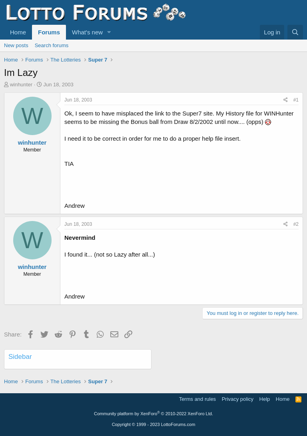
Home (18, 32)
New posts (16, 45)
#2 (296, 224)
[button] (109, 32)
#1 (296, 100)
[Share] (286, 100)
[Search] (295, 32)
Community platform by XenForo (153, 413)
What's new (87, 32)
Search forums (52, 45)
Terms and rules (197, 399)
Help (264, 399)
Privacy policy (237, 399)
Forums (49, 32)
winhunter (21, 85)
